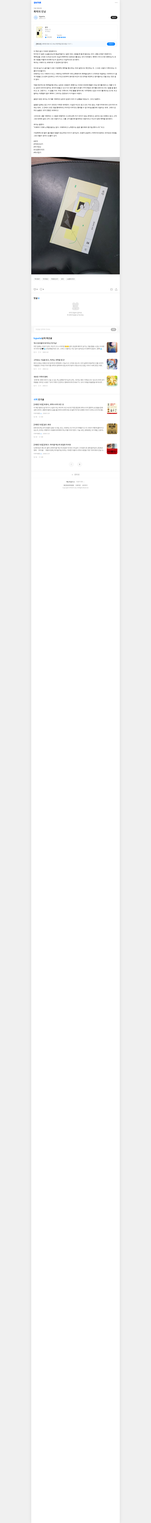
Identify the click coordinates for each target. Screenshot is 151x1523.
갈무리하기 (111, 289)
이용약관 (78, 482)
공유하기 (116, 289)
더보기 (116, 2)
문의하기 (85, 482)
